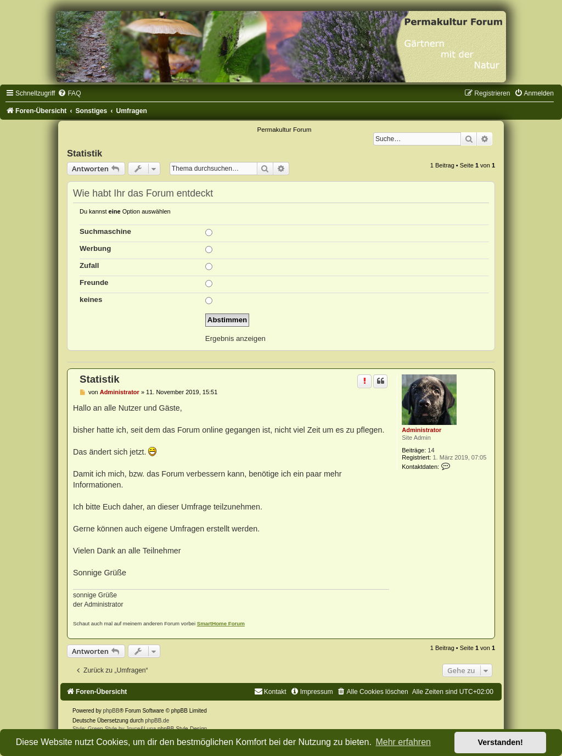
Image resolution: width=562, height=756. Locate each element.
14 (431, 450)
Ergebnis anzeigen (235, 338)
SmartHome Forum (221, 623)
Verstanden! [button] (500, 742)
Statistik (84, 153)
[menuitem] (69, 93)
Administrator (421, 430)
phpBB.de (157, 721)
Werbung (95, 248)
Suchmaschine (105, 231)
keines (91, 299)
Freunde (94, 282)
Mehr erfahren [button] (403, 742)
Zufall (89, 265)
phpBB (111, 711)
